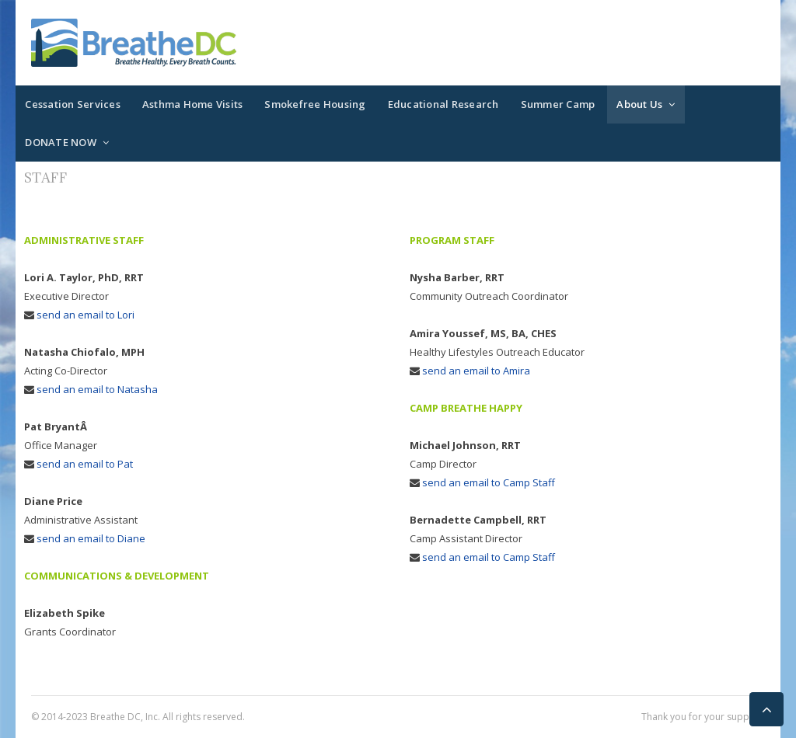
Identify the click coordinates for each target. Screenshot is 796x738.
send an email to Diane (91, 538)
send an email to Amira (476, 371)
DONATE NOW (60, 142)
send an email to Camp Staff (488, 482)
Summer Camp (558, 104)
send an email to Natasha (97, 389)
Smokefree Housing (314, 104)
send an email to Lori (85, 315)
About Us (639, 104)
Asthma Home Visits (192, 104)
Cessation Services (72, 104)
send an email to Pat (85, 464)
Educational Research (443, 104)
